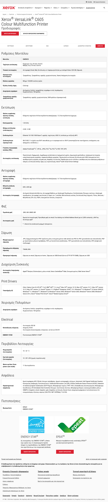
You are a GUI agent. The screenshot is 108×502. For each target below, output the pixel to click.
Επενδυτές (21, 495)
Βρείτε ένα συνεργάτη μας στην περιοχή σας (51, 481)
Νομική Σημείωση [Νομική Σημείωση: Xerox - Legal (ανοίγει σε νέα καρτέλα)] (39, 495)
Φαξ (47, 46)
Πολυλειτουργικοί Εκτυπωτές (24, 14)
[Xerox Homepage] (9, 8)
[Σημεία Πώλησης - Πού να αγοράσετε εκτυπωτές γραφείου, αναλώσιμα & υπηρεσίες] (99, 2)
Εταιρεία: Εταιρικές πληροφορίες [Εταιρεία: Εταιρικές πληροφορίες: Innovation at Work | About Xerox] (16, 471)
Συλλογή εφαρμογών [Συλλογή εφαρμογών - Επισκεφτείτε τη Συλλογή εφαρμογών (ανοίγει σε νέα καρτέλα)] (44, 478)
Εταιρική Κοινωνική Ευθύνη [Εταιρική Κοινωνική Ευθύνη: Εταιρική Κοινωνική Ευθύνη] (11, 478)
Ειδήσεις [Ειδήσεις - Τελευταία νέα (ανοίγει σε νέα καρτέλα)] (5, 484)
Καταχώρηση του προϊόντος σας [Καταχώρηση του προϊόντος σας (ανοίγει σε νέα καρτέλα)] (82, 478)
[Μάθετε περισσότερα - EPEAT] (71, 435)
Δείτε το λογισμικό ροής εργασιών (96, 459)
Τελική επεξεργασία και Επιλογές (11, 459)
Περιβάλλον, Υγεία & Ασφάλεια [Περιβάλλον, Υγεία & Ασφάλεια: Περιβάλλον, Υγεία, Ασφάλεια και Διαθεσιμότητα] (12, 475)
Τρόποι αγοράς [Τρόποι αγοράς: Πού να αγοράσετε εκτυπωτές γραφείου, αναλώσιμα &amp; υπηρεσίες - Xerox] (43, 471)
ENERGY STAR (28, 409)
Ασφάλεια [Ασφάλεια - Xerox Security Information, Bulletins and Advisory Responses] (63, 495)
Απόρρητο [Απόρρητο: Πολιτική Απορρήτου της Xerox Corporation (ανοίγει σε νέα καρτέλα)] (29, 495)
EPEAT (25, 407)
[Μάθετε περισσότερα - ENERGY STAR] (36, 435)
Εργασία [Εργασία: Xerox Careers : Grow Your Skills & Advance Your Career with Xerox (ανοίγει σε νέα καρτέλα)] (14, 495)
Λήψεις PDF (100, 46)
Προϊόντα (11, 14)
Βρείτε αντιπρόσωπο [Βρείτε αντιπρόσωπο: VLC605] (10, 33)
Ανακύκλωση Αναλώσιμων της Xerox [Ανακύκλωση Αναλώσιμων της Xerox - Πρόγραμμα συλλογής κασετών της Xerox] (13, 491)
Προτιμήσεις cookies (52, 495)
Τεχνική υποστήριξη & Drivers (84, 471)
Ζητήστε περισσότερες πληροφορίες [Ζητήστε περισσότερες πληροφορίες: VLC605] (33, 33)
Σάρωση (66, 46)
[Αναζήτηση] (104, 8)
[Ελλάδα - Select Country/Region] (89, 2)
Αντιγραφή (29, 46)
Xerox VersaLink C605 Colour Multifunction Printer (48, 14)
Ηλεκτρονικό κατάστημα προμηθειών (49, 475)
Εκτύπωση (10, 46)
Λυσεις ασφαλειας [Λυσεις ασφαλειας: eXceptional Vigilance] (8, 481)
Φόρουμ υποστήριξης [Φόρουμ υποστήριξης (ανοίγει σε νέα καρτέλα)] (79, 475)
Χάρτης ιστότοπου (73, 495)
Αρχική (4, 14)
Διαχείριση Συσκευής (84, 46)
